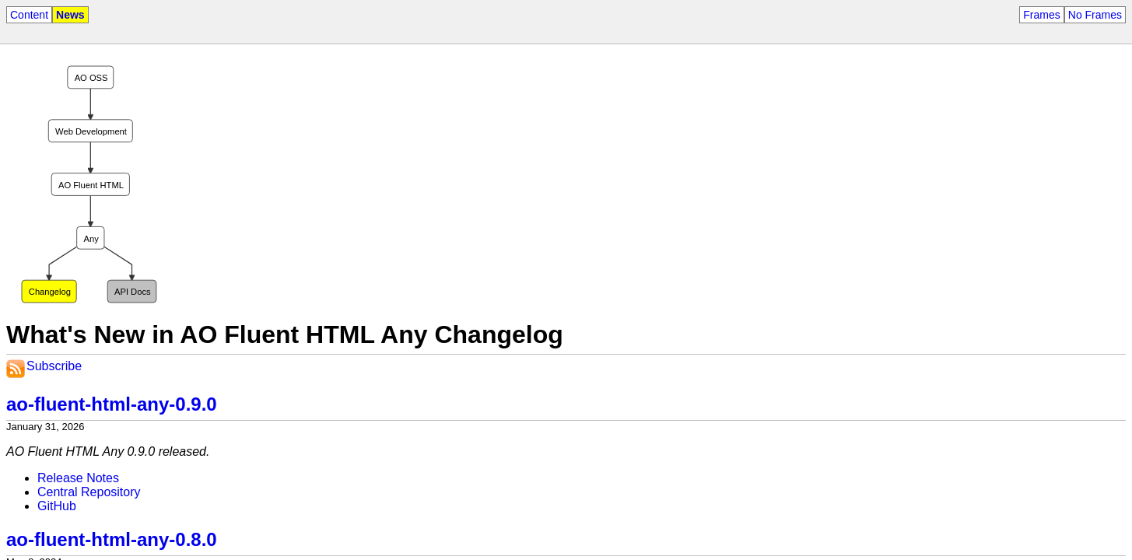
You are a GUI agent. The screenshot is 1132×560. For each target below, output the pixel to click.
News (70, 15)
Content (29, 15)
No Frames (1095, 15)
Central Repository (89, 492)
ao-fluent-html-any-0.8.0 (111, 539)
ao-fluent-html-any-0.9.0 (111, 404)
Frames (1041, 15)
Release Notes (78, 478)
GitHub (56, 506)
